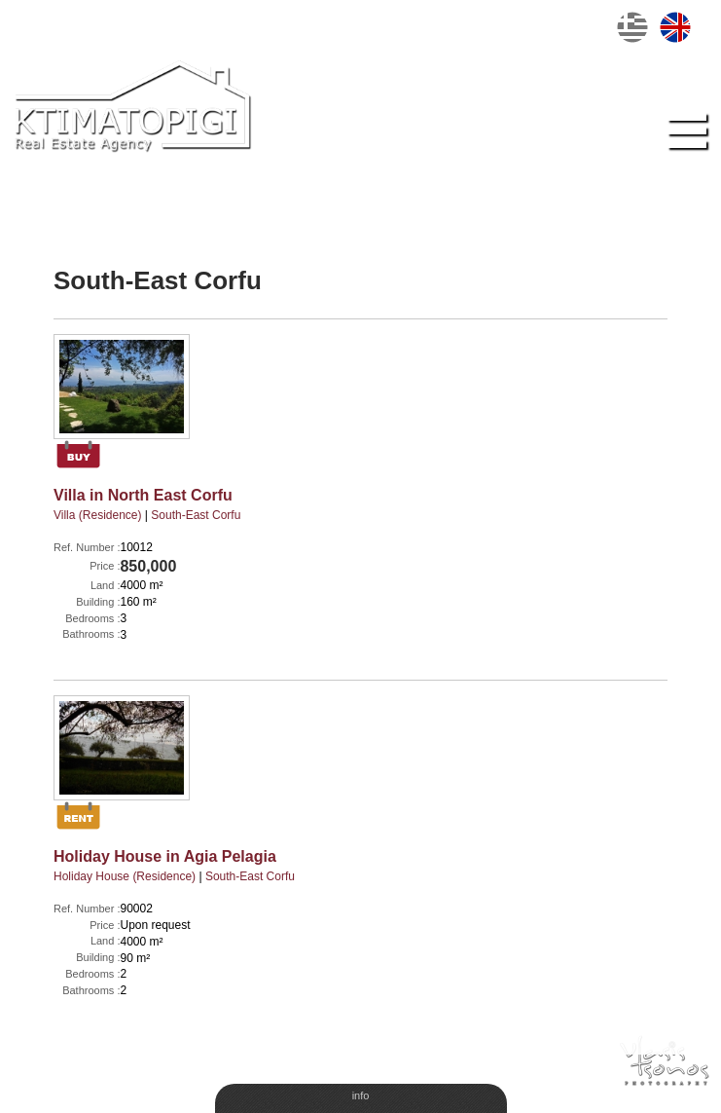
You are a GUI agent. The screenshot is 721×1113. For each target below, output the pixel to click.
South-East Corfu (195, 515)
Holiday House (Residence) (125, 876)
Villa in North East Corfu (143, 495)
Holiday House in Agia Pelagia (165, 856)
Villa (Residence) (98, 515)
